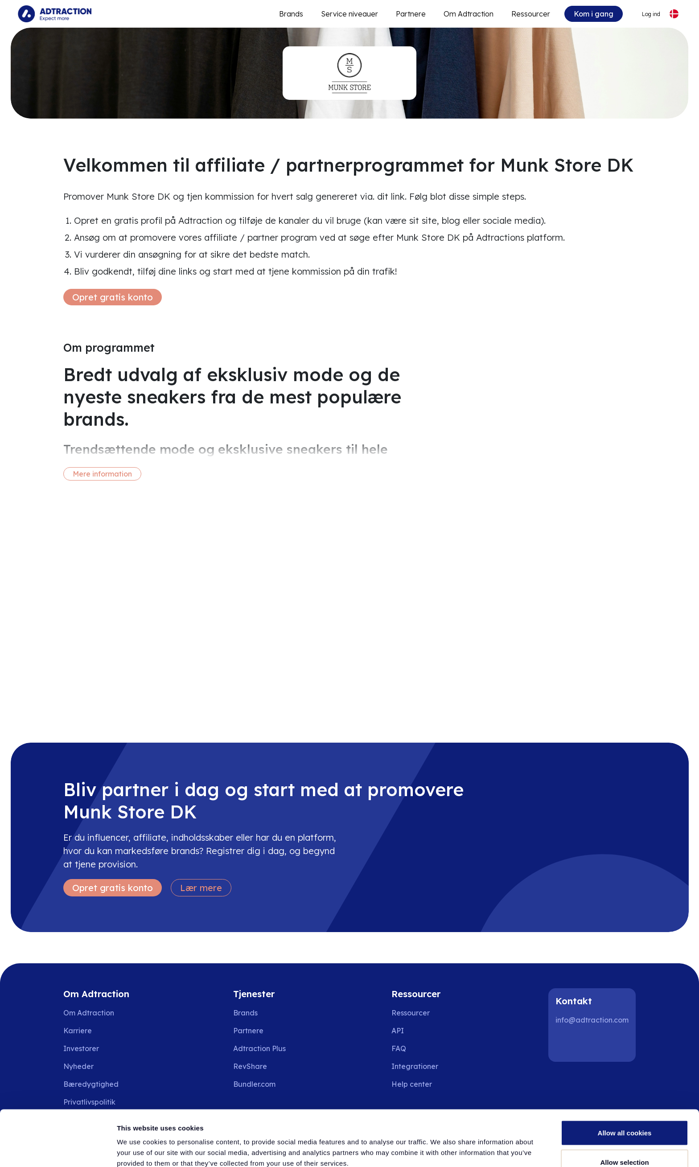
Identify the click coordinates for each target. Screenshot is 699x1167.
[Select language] (673, 14)
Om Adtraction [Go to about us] (88, 1012)
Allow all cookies (625, 1085)
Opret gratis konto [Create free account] (112, 297)
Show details (468, 1144)
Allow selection (624, 1114)
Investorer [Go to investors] (81, 1048)
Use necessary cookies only (624, 1143)
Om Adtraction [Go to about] (468, 13)
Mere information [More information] (102, 473)
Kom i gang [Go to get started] (593, 13)
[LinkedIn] (566, 1044)
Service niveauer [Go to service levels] (349, 13)
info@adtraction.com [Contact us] (592, 1019)
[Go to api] (417, 1030)
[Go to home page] (54, 13)
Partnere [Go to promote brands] (411, 13)
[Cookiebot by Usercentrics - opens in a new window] (58, 1149)
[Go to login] (645, 14)
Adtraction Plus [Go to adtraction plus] (259, 1048)
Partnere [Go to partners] (248, 1030)
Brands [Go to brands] (245, 1012)
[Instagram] (594, 1044)
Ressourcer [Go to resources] (530, 13)
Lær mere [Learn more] (201, 887)
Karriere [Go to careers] (77, 1030)
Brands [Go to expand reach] (291, 13)
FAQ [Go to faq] (398, 1048)
